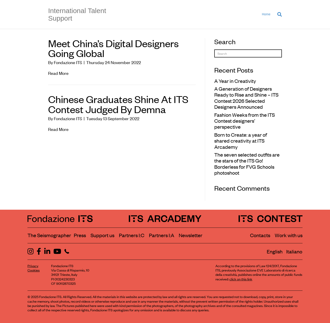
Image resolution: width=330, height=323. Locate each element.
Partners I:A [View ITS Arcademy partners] (161, 235)
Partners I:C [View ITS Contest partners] (131, 235)
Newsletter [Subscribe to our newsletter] (190, 235)
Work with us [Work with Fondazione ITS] (288, 235)
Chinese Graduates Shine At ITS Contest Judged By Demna (118, 104)
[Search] (278, 14)
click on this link (240, 279)
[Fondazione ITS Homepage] (60, 218)
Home (266, 14)
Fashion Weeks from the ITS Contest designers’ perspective (244, 120)
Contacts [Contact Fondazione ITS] (260, 235)
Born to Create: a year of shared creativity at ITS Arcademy (240, 140)
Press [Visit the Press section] (80, 235)
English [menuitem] (275, 251)
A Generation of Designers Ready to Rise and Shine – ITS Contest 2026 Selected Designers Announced (246, 97)
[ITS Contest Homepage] (270, 218)
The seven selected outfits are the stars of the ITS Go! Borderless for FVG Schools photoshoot (247, 163)
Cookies (34, 270)
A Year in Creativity (235, 81)
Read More (58, 73)
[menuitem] (275, 251)
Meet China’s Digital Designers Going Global (113, 48)
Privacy (33, 265)
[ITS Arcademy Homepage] (165, 218)
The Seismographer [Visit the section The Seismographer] (49, 235)
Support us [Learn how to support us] (102, 235)
